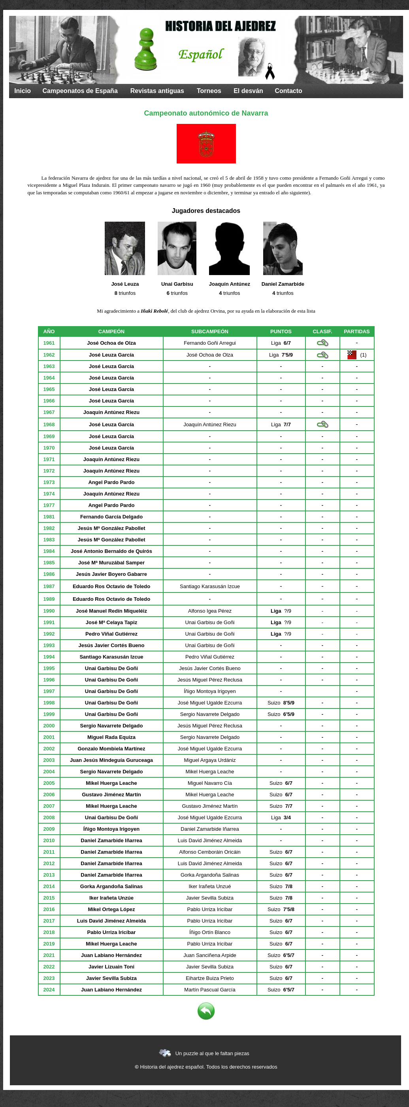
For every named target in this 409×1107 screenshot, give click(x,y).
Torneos (209, 90)
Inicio (22, 90)
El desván (248, 90)
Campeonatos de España (80, 90)
